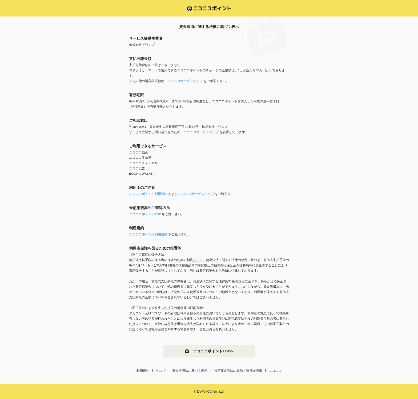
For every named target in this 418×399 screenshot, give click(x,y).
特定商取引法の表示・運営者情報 (238, 371)
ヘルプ (161, 371)
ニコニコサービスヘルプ (185, 81)
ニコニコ (275, 371)
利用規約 (142, 371)
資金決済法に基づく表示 (189, 371)
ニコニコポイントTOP (145, 214)
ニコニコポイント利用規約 (148, 194)
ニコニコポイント (209, 8)
